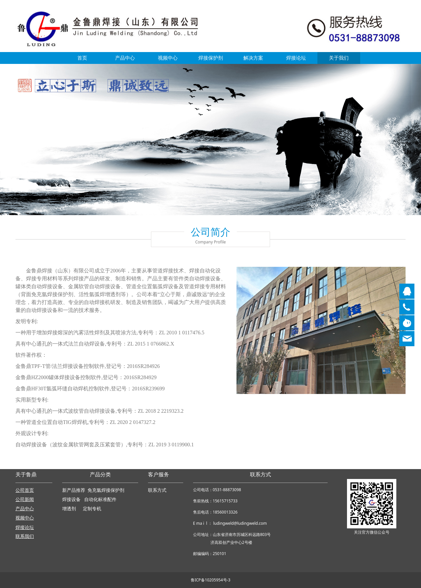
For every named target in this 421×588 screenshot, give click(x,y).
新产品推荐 (74, 490)
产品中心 (125, 58)
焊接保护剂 (210, 58)
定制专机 (92, 508)
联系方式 (157, 490)
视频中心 (168, 58)
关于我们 (339, 58)
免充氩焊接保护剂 (105, 490)
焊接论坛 (296, 58)
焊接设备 (72, 499)
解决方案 (253, 58)
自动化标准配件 (100, 499)
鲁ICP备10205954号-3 (211, 580)
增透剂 (69, 508)
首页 (82, 58)
